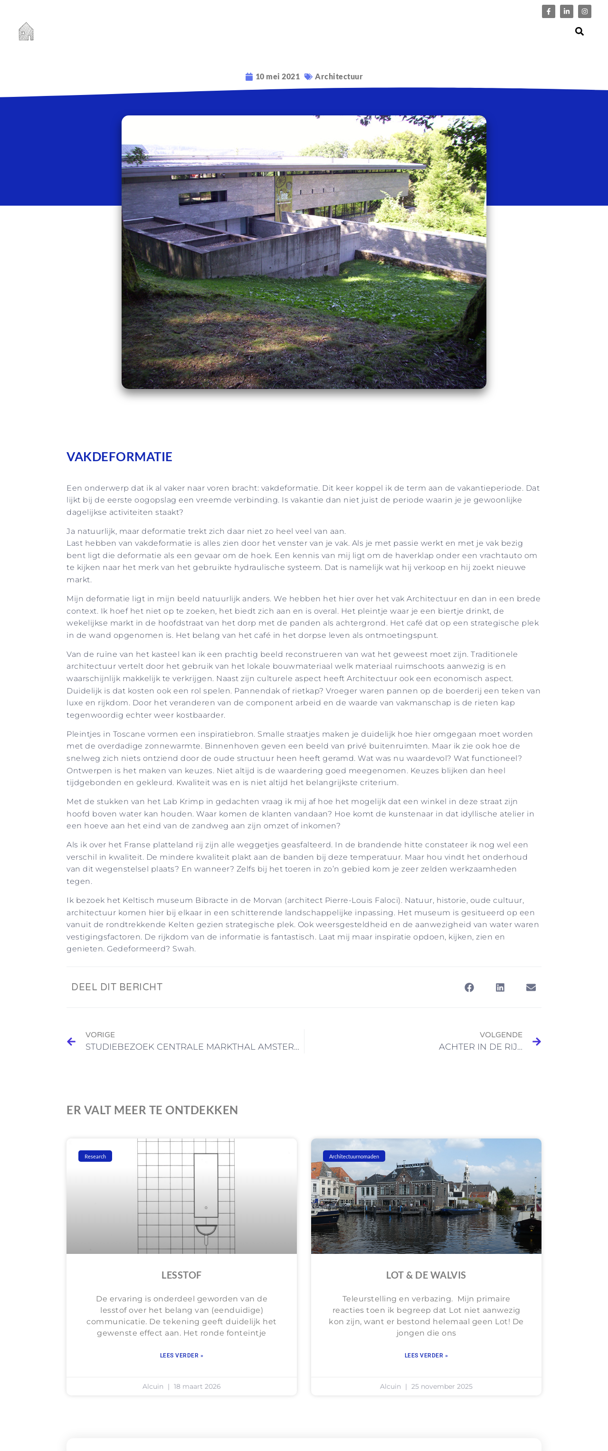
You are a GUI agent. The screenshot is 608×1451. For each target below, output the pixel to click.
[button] (580, 31)
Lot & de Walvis (426, 1274)
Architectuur (339, 76)
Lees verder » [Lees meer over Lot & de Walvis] (426, 1355)
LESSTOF (182, 1274)
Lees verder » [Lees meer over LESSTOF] (182, 1355)
